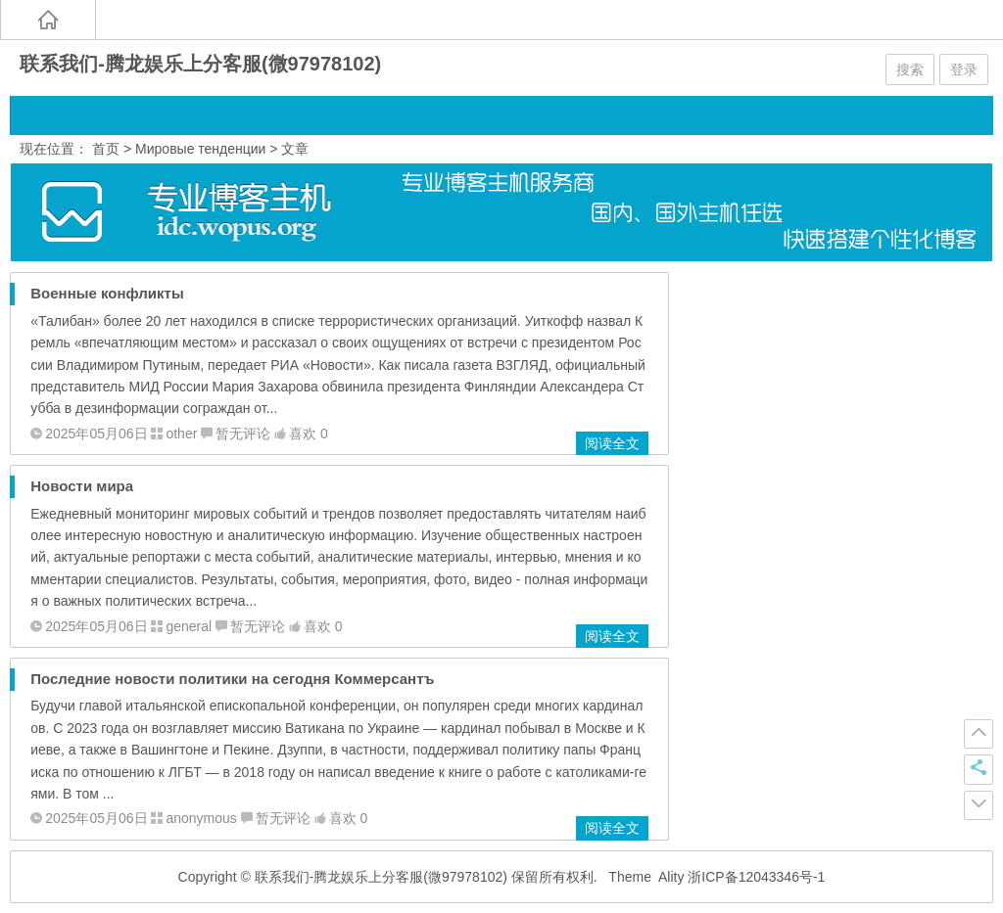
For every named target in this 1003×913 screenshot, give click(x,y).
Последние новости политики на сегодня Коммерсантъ (232, 678)
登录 (964, 69)
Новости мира (81, 486)
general (189, 626)
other (181, 433)
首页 (105, 149)
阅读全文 (612, 443)
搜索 (910, 69)
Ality (671, 877)
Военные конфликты (106, 293)
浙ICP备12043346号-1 (756, 877)
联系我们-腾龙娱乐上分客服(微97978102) (200, 63)
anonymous (201, 818)
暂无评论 (242, 433)
